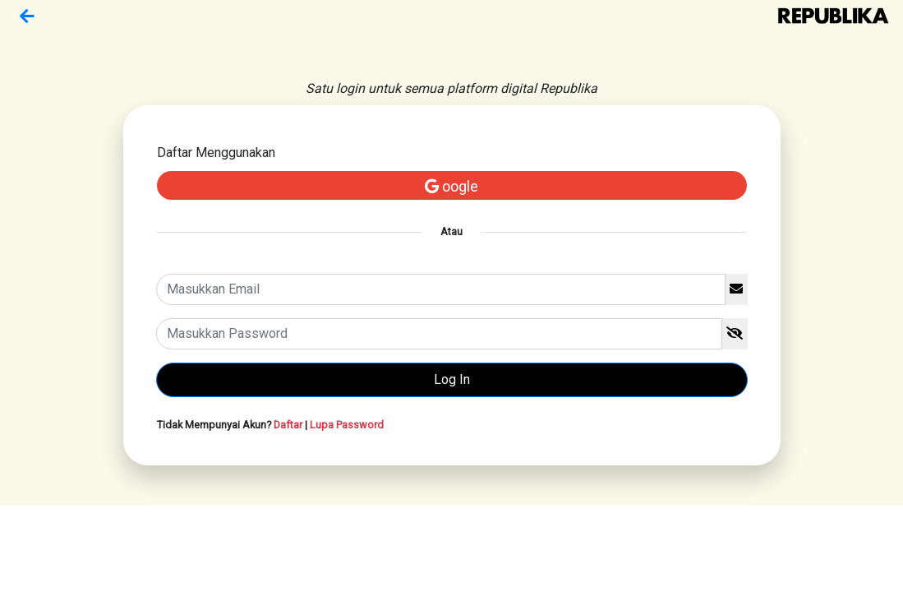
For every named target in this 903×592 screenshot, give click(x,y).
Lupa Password (347, 425)
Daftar (288, 425)
